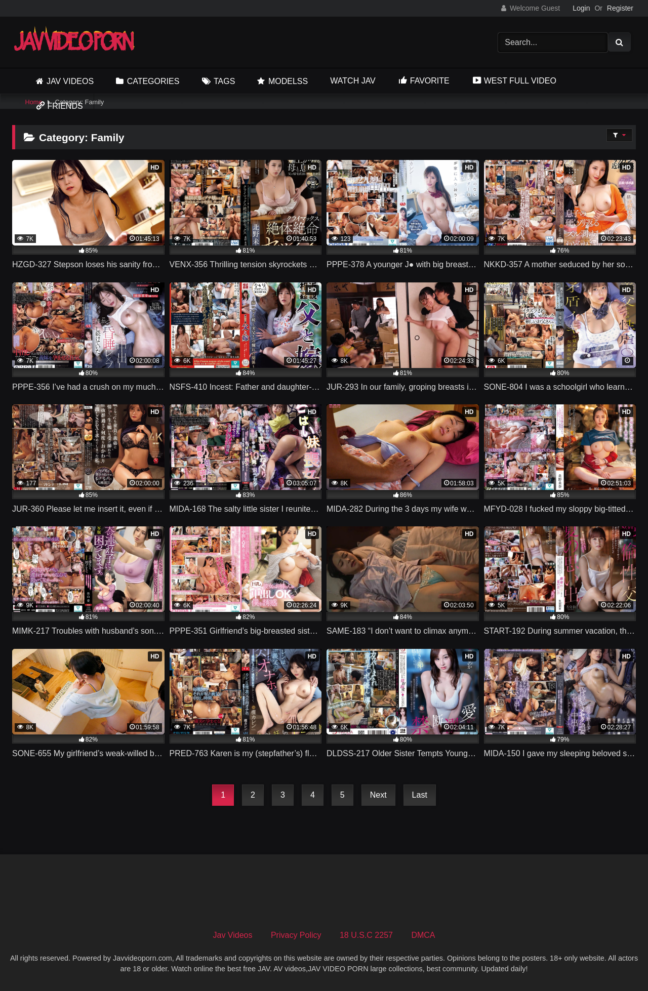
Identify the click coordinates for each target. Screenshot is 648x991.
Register (620, 8)
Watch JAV (352, 80)
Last (419, 795)
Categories (153, 81)
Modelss (288, 81)
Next (378, 795)
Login (581, 8)
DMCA (423, 935)
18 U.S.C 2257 (366, 935)
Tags (224, 81)
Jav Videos (70, 81)
